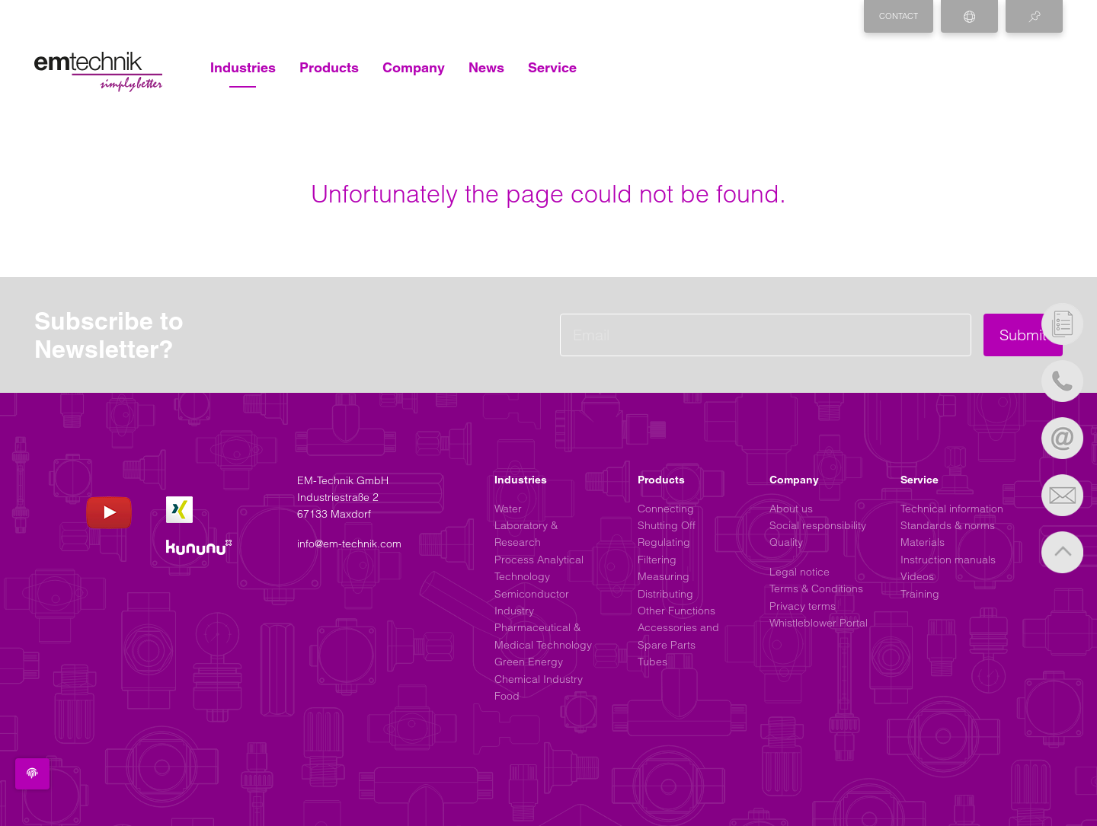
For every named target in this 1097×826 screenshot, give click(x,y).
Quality (786, 542)
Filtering (657, 559)
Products (329, 67)
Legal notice (799, 572)
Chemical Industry (538, 679)
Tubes (652, 661)
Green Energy (528, 661)
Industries (243, 67)
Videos (917, 576)
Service (552, 67)
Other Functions (676, 610)
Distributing (665, 594)
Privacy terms (802, 606)
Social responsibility (817, 525)
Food (507, 696)
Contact (898, 16)
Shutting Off (667, 525)
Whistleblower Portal (818, 623)
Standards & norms (947, 525)
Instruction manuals (948, 559)
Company (413, 67)
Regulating (664, 542)
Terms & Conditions (816, 588)
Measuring (663, 576)
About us (791, 508)
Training (919, 594)
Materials (922, 542)
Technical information (951, 508)
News (486, 67)
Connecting (666, 508)
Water (508, 508)
